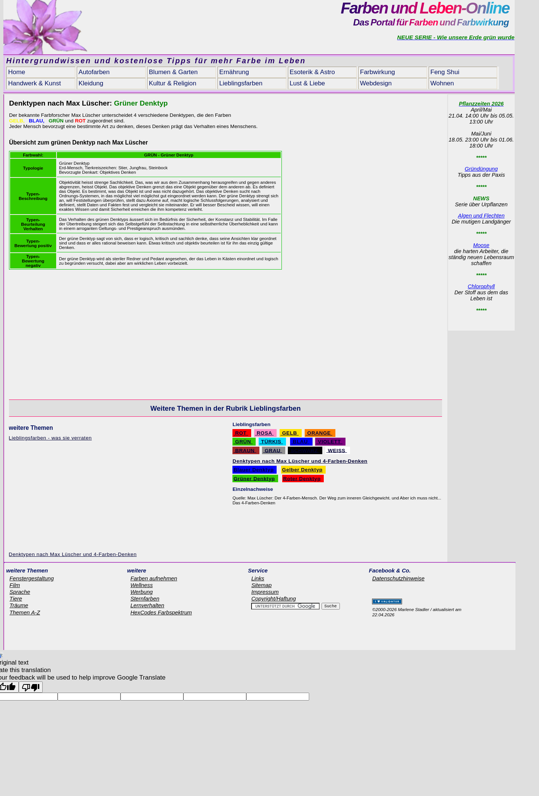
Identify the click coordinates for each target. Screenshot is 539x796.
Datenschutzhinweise (398, 578)
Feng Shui (445, 72)
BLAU (300, 441)
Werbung (141, 592)
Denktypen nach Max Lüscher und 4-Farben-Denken (73, 554)
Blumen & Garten (173, 72)
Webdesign (376, 83)
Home (16, 72)
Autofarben (94, 72)
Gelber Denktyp (302, 470)
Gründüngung (481, 169)
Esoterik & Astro (312, 72)
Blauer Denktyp (254, 470)
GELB (289, 433)
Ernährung (234, 72)
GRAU (272, 450)
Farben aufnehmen (153, 578)
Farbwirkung (377, 72)
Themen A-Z (24, 613)
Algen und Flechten (481, 216)
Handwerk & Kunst (34, 83)
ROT (241, 433)
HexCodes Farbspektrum (161, 613)
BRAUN (245, 450)
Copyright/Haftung (273, 599)
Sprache (19, 592)
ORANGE (318, 433)
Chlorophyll (481, 286)
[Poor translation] (31, 687)
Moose (481, 245)
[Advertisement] (383, 163)
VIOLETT (329, 441)
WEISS (336, 450)
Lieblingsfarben (240, 83)
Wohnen (442, 83)
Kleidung (91, 83)
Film (14, 585)
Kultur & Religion (173, 83)
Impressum (264, 592)
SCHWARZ (304, 450)
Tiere (15, 599)
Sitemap (261, 585)
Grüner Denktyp (254, 478)
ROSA (264, 433)
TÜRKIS (271, 441)
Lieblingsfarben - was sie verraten (50, 438)
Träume (18, 605)
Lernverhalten (147, 605)
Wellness (141, 585)
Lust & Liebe (307, 83)
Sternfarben (144, 599)
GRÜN (243, 441)
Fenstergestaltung (31, 578)
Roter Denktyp (302, 478)
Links (257, 578)
